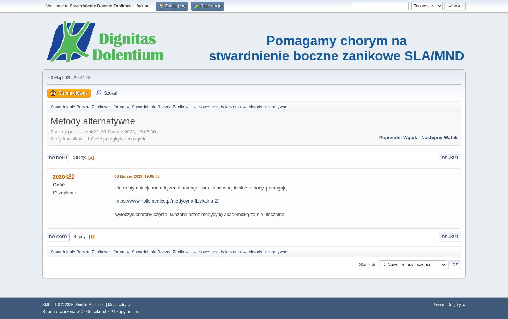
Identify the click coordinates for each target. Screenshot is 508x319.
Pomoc (438, 304)
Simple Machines (89, 304)
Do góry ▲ (457, 304)
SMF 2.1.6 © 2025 (57, 304)
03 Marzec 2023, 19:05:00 (137, 176)
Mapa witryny (119, 304)
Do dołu (58, 158)
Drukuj (450, 158)
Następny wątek (439, 137)
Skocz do (367, 264)
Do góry (58, 237)
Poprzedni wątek (398, 137)
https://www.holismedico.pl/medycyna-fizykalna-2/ (167, 201)
